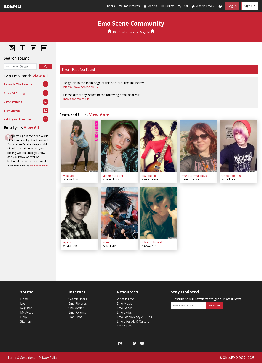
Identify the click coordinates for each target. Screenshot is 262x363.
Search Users (77, 299)
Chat (183, 6)
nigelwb (68, 242)
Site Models (76, 308)
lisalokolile (149, 175)
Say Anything (13, 102)
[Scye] (119, 213)
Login (24, 303)
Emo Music (124, 303)
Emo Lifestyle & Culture (133, 321)
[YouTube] (44, 48)
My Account (28, 312)
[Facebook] (22, 48)
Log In (232, 6)
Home (24, 299)
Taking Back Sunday (18, 119)
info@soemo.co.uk (76, 99)
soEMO (12, 6)
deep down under (39, 165)
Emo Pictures (129, 6)
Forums (167, 6)
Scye (105, 242)
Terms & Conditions (21, 358)
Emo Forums (77, 312)
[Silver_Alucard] (158, 213)
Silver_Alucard (152, 242)
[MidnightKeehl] (119, 146)
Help (23, 317)
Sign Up (249, 6)
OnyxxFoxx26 (231, 175)
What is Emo (203, 6)
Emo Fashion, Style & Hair (134, 317)
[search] (20, 66)
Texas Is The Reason (18, 84)
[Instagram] (12, 48)
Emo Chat (75, 317)
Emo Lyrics (124, 312)
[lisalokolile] (158, 146)
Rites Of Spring (14, 93)
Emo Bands (124, 308)
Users (109, 6)
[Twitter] (33, 48)
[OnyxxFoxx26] (238, 146)
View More (99, 114)
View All (40, 75)
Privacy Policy (48, 358)
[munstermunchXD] (198, 146)
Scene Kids (124, 326)
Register (26, 308)
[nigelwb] (79, 213)
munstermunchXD (194, 175)
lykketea (69, 175)
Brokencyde (12, 110)
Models (150, 6)
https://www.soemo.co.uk (80, 87)
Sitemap (26, 321)
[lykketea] (79, 146)
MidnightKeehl (112, 175)
